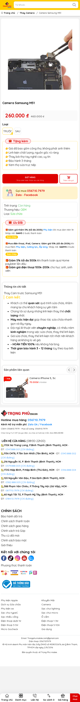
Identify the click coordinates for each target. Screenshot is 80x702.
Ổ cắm (45, 642)
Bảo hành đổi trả (11, 541)
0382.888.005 (13, 507)
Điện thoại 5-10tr (50, 650)
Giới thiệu (7, 570)
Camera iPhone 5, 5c (42, 378)
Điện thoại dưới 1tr (11, 646)
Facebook (31, 195)
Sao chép (12, 237)
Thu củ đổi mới (10, 560)
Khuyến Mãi (47, 625)
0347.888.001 (13, 474)
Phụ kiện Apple (9, 625)
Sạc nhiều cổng (9, 642)
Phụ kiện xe (7, 633)
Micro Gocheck (9, 654)
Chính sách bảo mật (14, 565)
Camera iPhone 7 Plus (43, 405)
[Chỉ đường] (26, 515)
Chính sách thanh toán (15, 546)
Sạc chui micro (49, 638)
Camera (46, 629)
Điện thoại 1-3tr (49, 646)
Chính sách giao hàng (14, 551)
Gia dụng (46, 654)
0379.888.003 (12, 491)
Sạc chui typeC (9, 638)
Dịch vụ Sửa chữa (11, 629)
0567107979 (45, 666)
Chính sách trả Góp (13, 556)
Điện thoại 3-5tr (9, 650)
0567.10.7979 (36, 191)
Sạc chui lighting (50, 633)
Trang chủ (8, 12)
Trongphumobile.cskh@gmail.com (43, 663)
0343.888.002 (68, 478)
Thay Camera (27, 12)
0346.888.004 (68, 495)
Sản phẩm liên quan (16, 369)
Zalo (19, 195)
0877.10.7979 (12, 515)
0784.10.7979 (12, 523)
